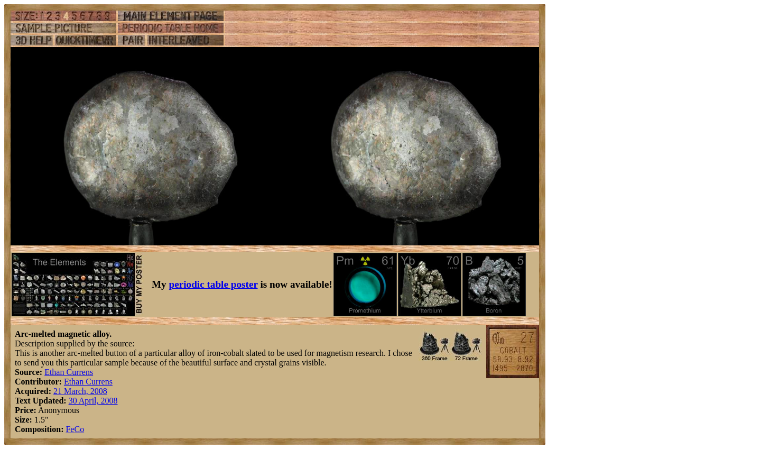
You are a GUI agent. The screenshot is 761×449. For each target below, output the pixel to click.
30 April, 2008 (93, 400)
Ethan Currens (68, 372)
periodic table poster (213, 284)
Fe (70, 429)
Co (79, 429)
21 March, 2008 (80, 391)
